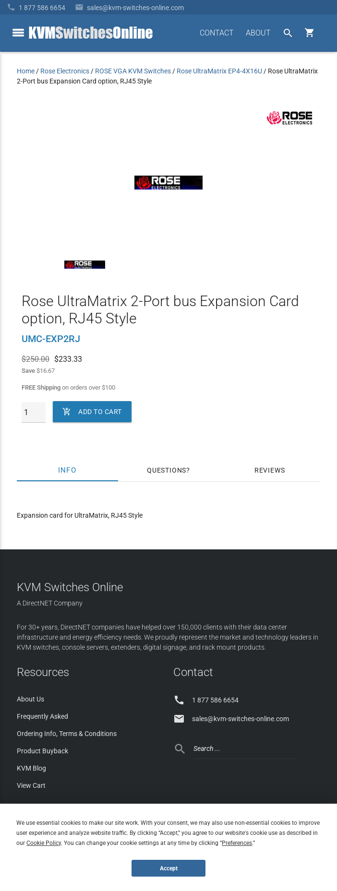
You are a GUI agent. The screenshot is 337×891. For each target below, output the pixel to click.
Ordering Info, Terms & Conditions (67, 733)
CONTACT (217, 32)
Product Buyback (42, 751)
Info (67, 470)
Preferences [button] (237, 843)
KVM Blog (31, 768)
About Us (30, 699)
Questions (166, 470)
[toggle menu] (18, 32)
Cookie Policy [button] (43, 843)
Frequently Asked (42, 716)
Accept (169, 868)
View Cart (31, 785)
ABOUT (258, 32)
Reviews (269, 470)
